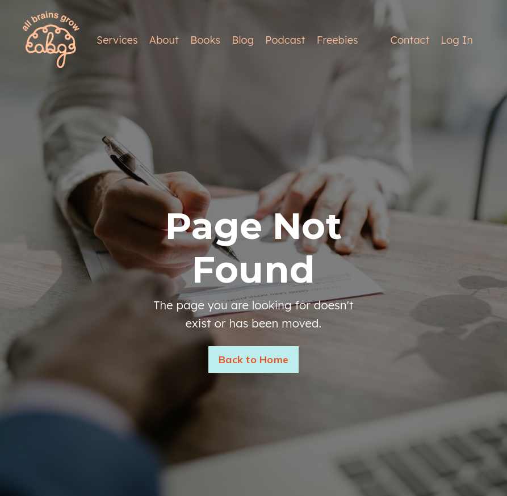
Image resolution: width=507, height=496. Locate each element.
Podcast (285, 40)
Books (205, 40)
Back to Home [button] (253, 359)
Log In (457, 40)
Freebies (337, 40)
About (164, 40)
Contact (410, 40)
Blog (243, 40)
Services (117, 40)
